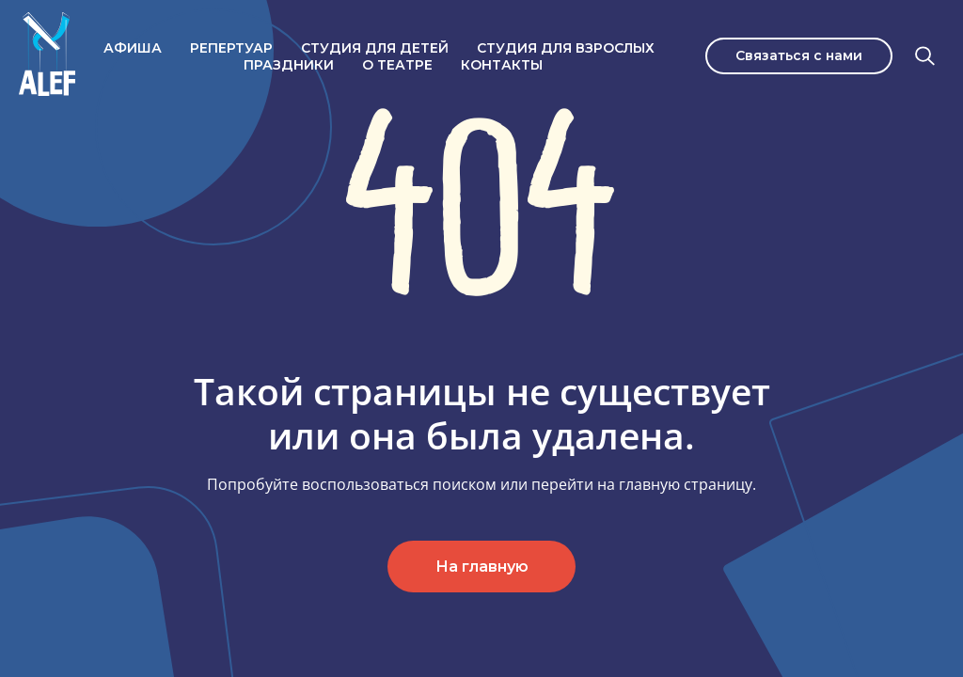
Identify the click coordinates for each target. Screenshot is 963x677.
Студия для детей (375, 47)
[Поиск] (925, 56)
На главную (482, 566)
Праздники (289, 64)
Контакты (502, 64)
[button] (798, 56)
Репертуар (231, 47)
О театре (397, 64)
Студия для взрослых (566, 47)
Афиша (132, 47)
